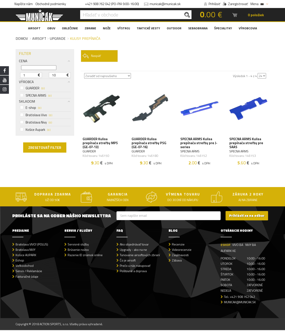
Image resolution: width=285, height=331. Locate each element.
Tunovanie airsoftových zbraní (140, 256)
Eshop (20, 261)
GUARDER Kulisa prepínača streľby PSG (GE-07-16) (149, 144)
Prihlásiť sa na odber (247, 216)
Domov (22, 38)
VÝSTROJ (123, 28)
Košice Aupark (35, 130)
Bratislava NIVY (25, 250)
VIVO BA (237, 245)
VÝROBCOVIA (248, 28)
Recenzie (178, 245)
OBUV (51, 28)
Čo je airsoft (128, 261)
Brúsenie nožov (78, 250)
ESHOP (225, 245)
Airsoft (39, 38)
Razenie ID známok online (85, 256)
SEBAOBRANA (198, 28)
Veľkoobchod (25, 266)
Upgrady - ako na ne (133, 250)
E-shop (30, 108)
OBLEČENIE (70, 28)
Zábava (177, 261)
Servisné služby (78, 245)
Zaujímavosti (180, 256)
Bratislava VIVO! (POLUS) (32, 245)
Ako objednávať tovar (134, 245)
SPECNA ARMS (35, 96)
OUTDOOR (174, 28)
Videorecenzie (181, 250)
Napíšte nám (23, 3)
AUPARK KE (228, 251)
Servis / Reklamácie (29, 272)
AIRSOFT (34, 28)
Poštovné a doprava (133, 272)
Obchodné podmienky (50, 3)
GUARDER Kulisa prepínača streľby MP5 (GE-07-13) (100, 144)
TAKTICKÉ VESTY (148, 28)
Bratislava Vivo (36, 115)
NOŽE (107, 28)
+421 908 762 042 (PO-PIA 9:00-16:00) (112, 3)
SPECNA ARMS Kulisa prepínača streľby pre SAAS (246, 144)
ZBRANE (90, 28)
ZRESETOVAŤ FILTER (44, 147)
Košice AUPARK (26, 256)
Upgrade (57, 38)
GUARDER (32, 88)
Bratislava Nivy (36, 122)
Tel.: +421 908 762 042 (239, 297)
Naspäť (91, 55)
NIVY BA (251, 245)
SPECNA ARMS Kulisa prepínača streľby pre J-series (199, 144)
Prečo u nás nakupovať (135, 266)
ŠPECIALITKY (223, 28)
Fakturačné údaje (27, 277)
